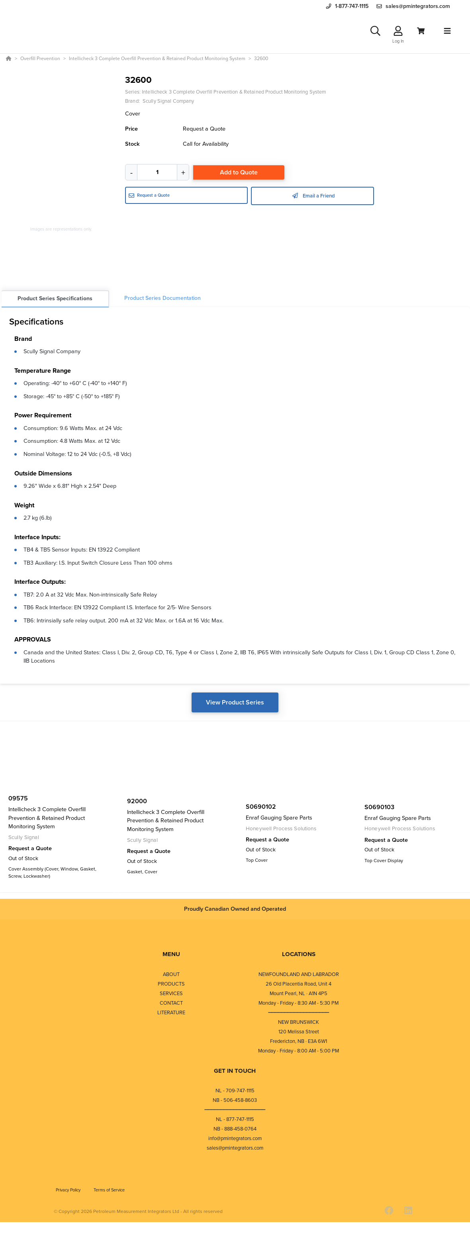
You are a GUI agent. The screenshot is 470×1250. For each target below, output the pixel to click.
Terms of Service (109, 1192)
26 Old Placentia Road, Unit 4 (298, 986)
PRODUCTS (171, 986)
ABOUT (171, 976)
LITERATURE (171, 1014)
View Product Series (235, 705)
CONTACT (171, 1005)
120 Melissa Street (298, 1033)
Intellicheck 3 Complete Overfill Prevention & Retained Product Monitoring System (234, 94)
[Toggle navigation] (447, 32)
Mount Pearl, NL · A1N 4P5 (298, 995)
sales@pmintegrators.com (235, 1150)
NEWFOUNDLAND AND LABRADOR (298, 976)
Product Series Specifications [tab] (55, 301)
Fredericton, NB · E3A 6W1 (298, 1043)
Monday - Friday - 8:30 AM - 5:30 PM (298, 1005)
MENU (171, 956)
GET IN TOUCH (235, 1072)
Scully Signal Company (52, 354)
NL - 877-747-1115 (235, 1121)
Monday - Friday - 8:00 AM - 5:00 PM (298, 1052)
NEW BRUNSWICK (298, 1024)
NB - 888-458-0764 (235, 1131)
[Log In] (398, 32)
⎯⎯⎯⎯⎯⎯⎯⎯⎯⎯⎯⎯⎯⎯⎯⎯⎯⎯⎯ (298, 1014)
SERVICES (171, 995)
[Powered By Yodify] (235, 1239)
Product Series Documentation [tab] (162, 301)
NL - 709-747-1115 (235, 1092)
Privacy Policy (69, 1192)
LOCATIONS (298, 956)
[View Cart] (421, 32)
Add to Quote (239, 175)
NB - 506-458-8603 (235, 1102)
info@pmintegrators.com (235, 1140)
